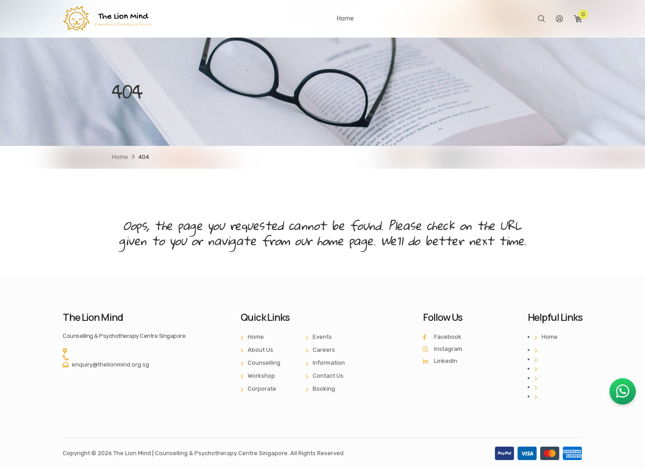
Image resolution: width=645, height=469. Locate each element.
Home (345, 18)
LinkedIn (440, 361)
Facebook (442, 336)
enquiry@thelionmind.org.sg (110, 364)
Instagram (442, 348)
